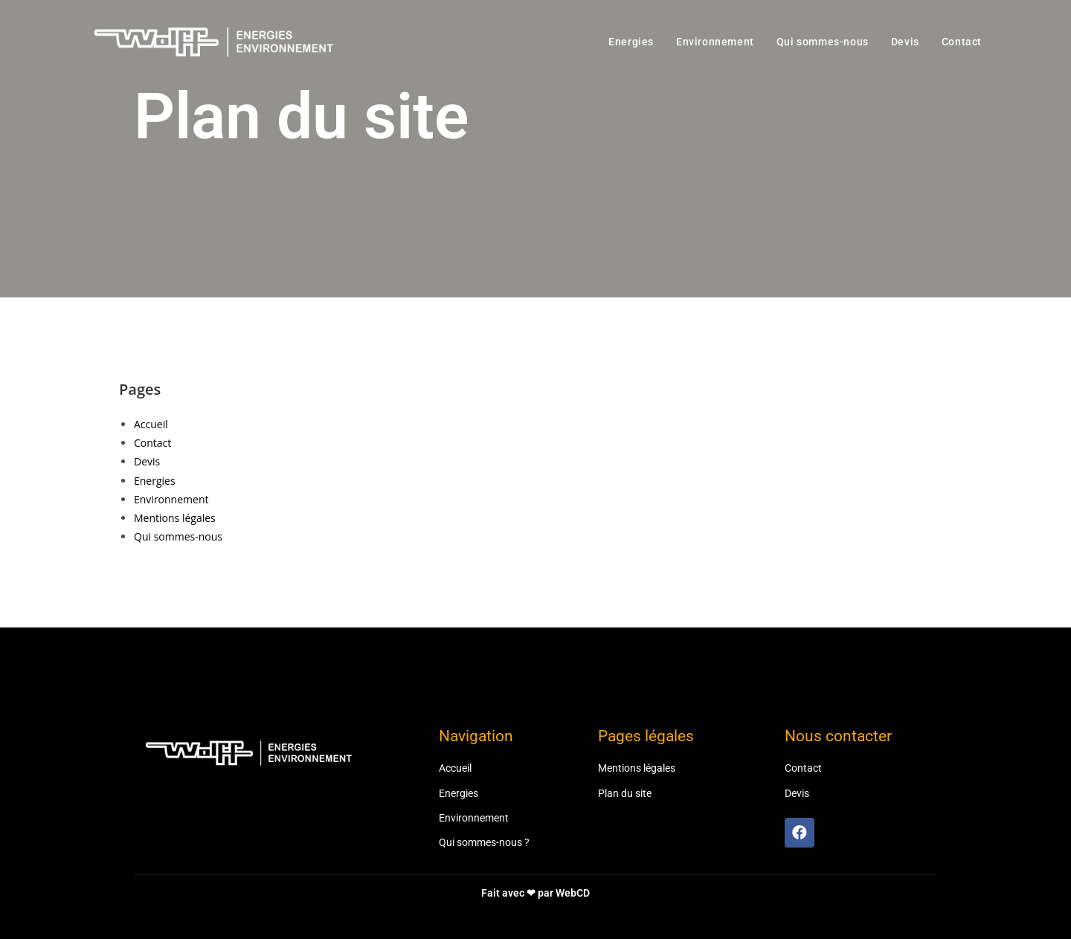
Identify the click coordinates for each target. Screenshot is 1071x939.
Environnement (171, 499)
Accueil (151, 424)
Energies (155, 481)
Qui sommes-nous (178, 536)
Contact (152, 443)
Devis (147, 461)
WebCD (573, 893)
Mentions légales (175, 518)
